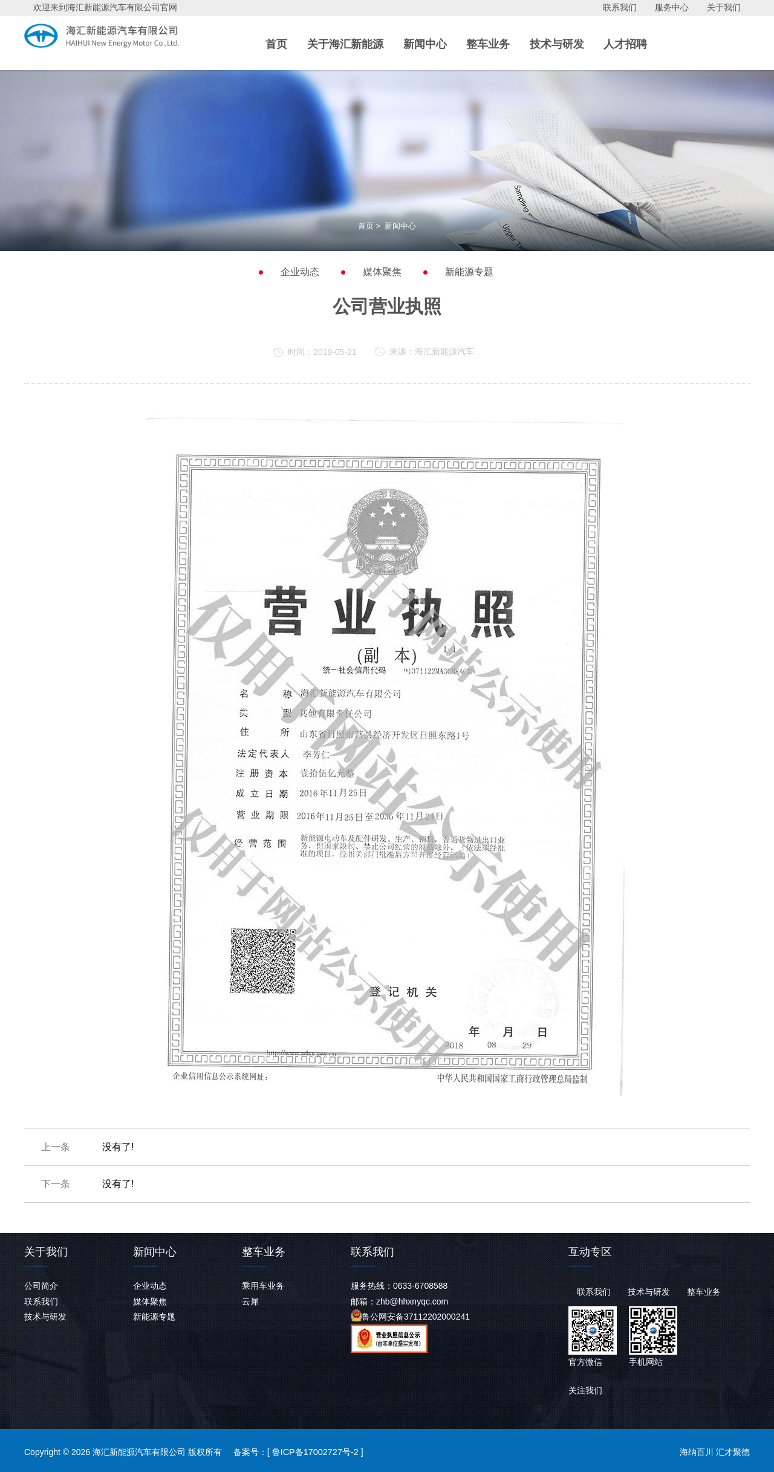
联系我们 (620, 7)
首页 (276, 43)
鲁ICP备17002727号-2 (314, 1452)
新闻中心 (425, 43)
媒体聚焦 (382, 272)
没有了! (118, 1147)
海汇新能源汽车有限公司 (123, 39)
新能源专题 (469, 272)
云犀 (250, 1301)
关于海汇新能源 (345, 43)
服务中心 (672, 7)
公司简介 (41, 1286)
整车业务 (488, 43)
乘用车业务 (263, 1286)
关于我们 (724, 7)
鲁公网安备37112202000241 (410, 1315)
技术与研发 (557, 43)
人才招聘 (625, 43)
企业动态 (300, 272)
